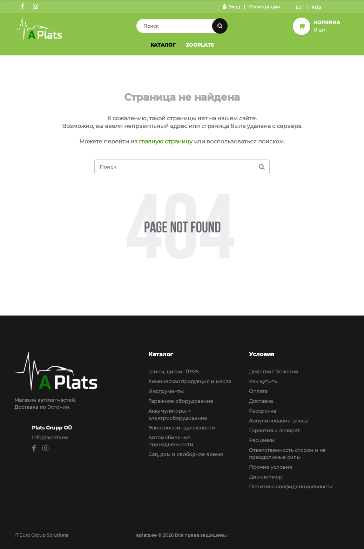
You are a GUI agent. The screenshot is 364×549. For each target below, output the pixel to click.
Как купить (263, 381)
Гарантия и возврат (274, 430)
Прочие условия (270, 467)
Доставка (261, 401)
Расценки (261, 440)
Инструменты (166, 391)
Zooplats (200, 45)
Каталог (162, 45)
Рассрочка (262, 411)
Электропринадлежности (181, 428)
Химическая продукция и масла (189, 381)
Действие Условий (273, 371)
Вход (231, 6)
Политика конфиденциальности (291, 486)
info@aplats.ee (50, 437)
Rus (316, 7)
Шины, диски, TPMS (173, 371)
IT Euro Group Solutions (41, 535)
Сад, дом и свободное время (185, 454)
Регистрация (264, 6)
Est (300, 7)
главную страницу (166, 141)
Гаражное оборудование (180, 401)
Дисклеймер (265, 477)
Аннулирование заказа (278, 421)
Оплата (258, 391)
